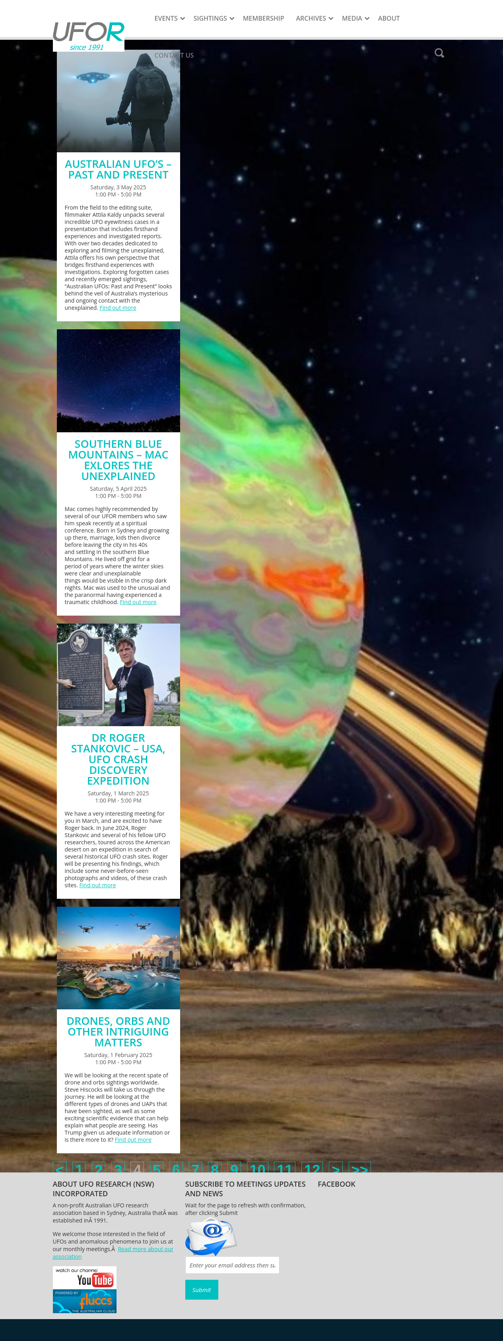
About (389, 18)
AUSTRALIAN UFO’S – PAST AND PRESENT (118, 169)
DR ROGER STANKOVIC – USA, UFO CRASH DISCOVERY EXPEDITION (118, 759)
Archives (311, 18)
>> (360, 1170)
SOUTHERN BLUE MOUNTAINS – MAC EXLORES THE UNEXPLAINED (118, 459)
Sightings (210, 18)
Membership (263, 18)
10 (258, 1170)
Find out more (118, 307)
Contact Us (174, 55)
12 (312, 1170)
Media (352, 18)
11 (285, 1170)
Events (166, 18)
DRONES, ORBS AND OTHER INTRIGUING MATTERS (118, 1031)
